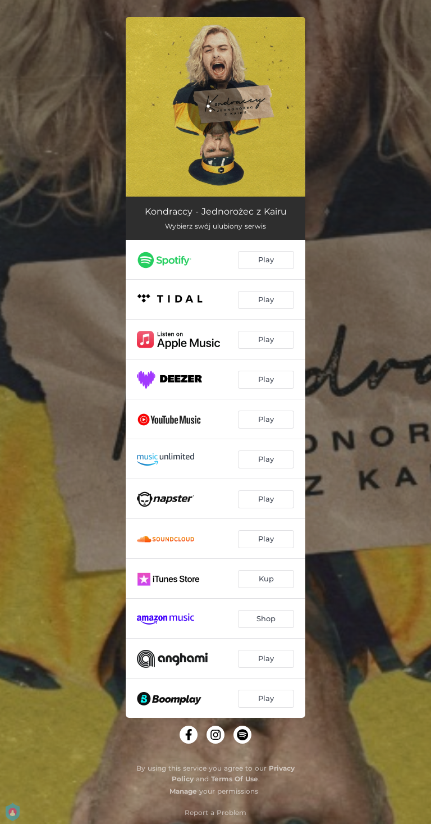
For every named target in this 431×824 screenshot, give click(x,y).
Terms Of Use (234, 779)
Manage (183, 791)
